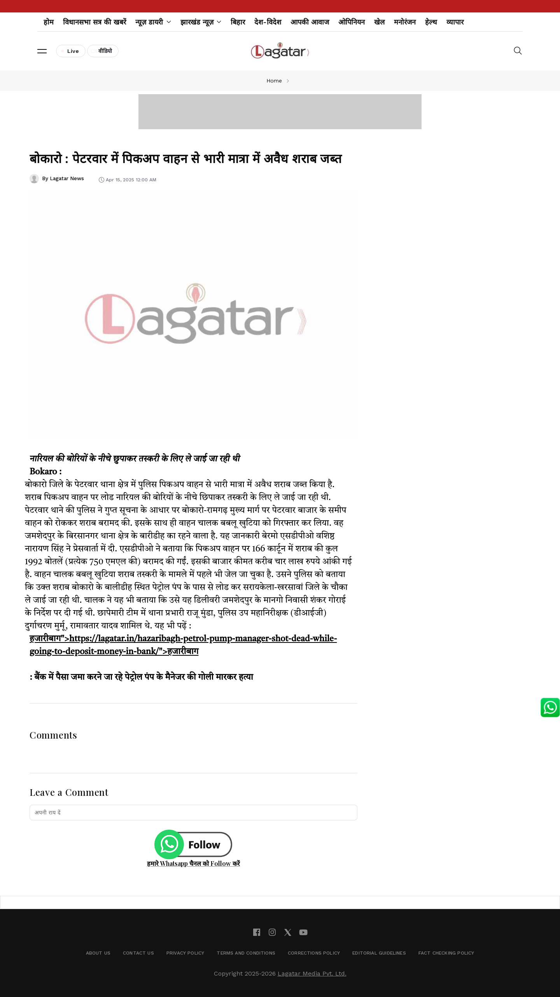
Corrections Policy (314, 953)
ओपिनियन (351, 22)
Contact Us (138, 953)
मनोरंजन (405, 22)
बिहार (238, 22)
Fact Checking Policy (446, 953)
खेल (379, 22)
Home (274, 80)
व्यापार (455, 22)
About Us (98, 953)
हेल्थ (431, 22)
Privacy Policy (185, 953)
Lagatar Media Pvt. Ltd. (312, 973)
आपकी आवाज (309, 22)
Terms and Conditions (246, 953)
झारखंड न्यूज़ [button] (201, 22)
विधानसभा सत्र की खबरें (94, 22)
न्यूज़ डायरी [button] (153, 22)
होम (49, 22)
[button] (42, 51)
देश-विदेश (267, 22)
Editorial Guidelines (379, 953)
